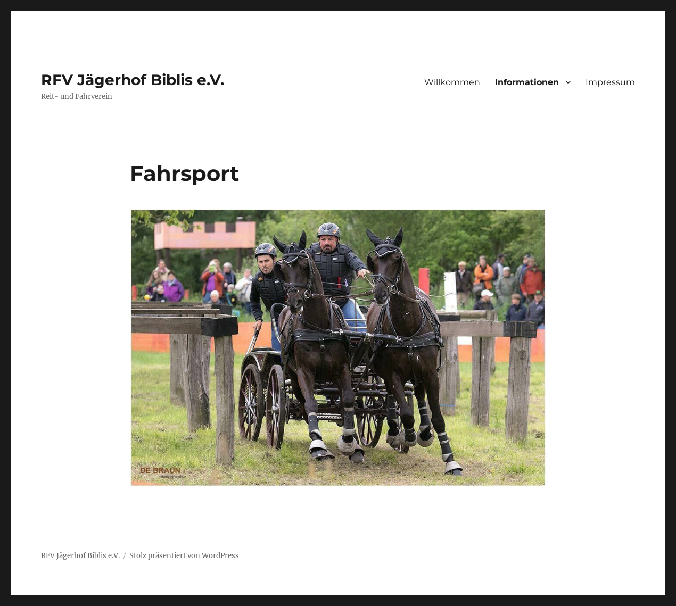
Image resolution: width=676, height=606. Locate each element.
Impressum (610, 82)
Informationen (527, 82)
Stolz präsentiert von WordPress (184, 555)
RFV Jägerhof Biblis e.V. (132, 80)
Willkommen (452, 82)
